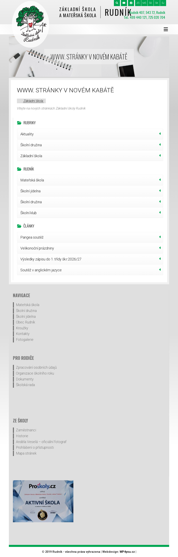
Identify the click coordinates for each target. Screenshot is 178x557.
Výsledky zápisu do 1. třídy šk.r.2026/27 (50, 259)
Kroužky (22, 328)
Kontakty (22, 334)
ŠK (156, 3)
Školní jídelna (30, 191)
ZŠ (137, 3)
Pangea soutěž (32, 237)
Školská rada (25, 385)
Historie (22, 436)
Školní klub (28, 213)
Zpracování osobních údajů (36, 367)
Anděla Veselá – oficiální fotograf (41, 442)
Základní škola (33, 101)
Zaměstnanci (26, 430)
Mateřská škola (32, 180)
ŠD (150, 3)
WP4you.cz (127, 552)
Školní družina (31, 145)
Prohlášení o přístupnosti (35, 447)
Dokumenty (24, 379)
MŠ (144, 3)
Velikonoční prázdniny (37, 248)
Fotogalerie (24, 340)
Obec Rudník (25, 322)
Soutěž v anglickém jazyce (41, 270)
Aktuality (27, 134)
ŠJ (163, 3)
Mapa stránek (26, 453)
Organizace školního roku (35, 373)
